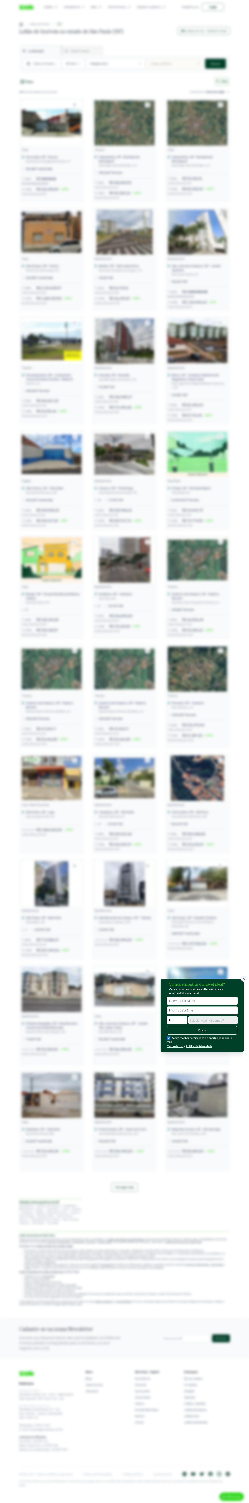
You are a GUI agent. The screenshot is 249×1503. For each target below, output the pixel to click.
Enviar (202, 1030)
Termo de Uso (175, 1046)
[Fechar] (244, 979)
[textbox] (213, 1020)
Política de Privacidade (199, 1046)
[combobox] (213, 1020)
